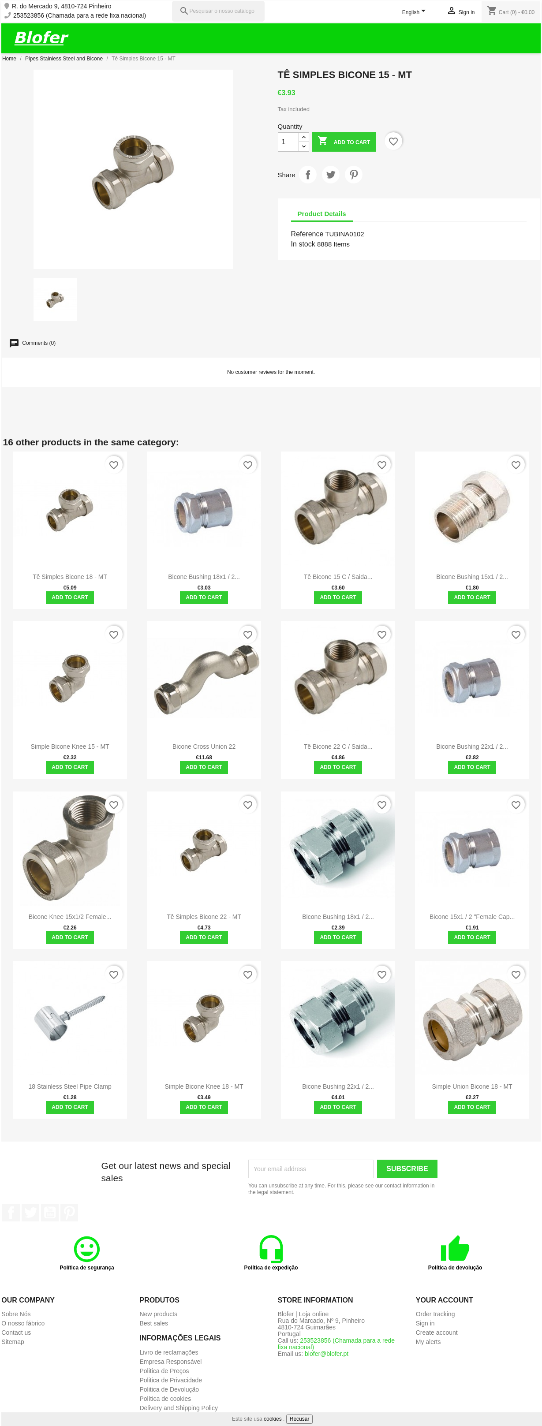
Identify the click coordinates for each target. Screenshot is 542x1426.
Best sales (153, 1323)
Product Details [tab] (322, 213)
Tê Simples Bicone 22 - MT (204, 916)
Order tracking (435, 1314)
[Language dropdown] (415, 12)
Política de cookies (165, 1398)
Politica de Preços (164, 1370)
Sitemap (12, 1341)
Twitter (30, 1212)
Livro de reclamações (168, 1352)
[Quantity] (288, 142)
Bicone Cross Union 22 (203, 746)
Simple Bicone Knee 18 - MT (203, 1086)
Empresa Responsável (170, 1361)
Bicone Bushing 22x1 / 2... (472, 746)
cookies (273, 1419)
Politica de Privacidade (170, 1380)
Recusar (300, 1419)
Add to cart (344, 141)
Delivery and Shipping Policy (178, 1407)
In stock (303, 244)
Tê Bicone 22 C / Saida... (338, 746)
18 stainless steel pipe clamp (69, 1086)
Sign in (425, 1323)
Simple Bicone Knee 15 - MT (69, 746)
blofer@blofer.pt (326, 1353)
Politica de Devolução (169, 1389)
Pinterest (354, 174)
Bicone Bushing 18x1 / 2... (204, 576)
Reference (307, 234)
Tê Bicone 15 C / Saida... (338, 576)
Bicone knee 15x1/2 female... (70, 916)
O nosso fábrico (23, 1323)
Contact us (16, 1332)
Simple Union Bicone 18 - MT (472, 1086)
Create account (437, 1332)
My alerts (428, 1341)
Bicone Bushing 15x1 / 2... (472, 576)
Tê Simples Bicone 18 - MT (70, 576)
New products (158, 1314)
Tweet (331, 174)
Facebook (11, 1212)
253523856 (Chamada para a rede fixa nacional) (79, 15)
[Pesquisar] (218, 11)
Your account (444, 1300)
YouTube (50, 1212)
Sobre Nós (15, 1314)
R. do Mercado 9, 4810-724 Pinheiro (62, 6)
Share (308, 174)
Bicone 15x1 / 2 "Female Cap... (472, 916)
